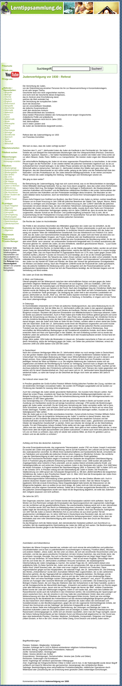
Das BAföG (9, 175)
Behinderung (10, 188)
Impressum (8, 235)
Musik (7, 121)
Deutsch (8, 99)
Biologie (8, 95)
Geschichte (9, 108)
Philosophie (9, 124)
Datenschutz (9, 239)
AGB (5, 237)
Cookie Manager (10, 241)
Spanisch (8, 137)
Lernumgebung (11, 215)
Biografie (8, 92)
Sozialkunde (10, 135)
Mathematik (9, 119)
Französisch (10, 104)
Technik (8, 141)
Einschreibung (11, 183)
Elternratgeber (11, 210)
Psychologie (10, 130)
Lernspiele (9, 212)
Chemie (8, 97)
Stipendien (9, 179)
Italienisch (9, 112)
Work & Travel (11, 199)
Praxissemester (11, 190)
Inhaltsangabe (11, 217)
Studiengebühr (11, 172)
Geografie (9, 106)
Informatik (9, 110)
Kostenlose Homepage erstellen (11, 160)
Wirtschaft (9, 144)
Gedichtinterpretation (12, 219)
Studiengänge (10, 168)
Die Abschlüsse (11, 192)
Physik (7, 126)
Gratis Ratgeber (11, 206)
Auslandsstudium (12, 170)
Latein (7, 117)
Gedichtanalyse (11, 221)
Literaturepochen (12, 223)
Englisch (8, 101)
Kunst (7, 115)
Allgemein (9, 208)
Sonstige (8, 132)
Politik (7, 128)
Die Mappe (9, 181)
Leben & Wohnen (12, 186)
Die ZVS (8, 177)
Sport (7, 139)
